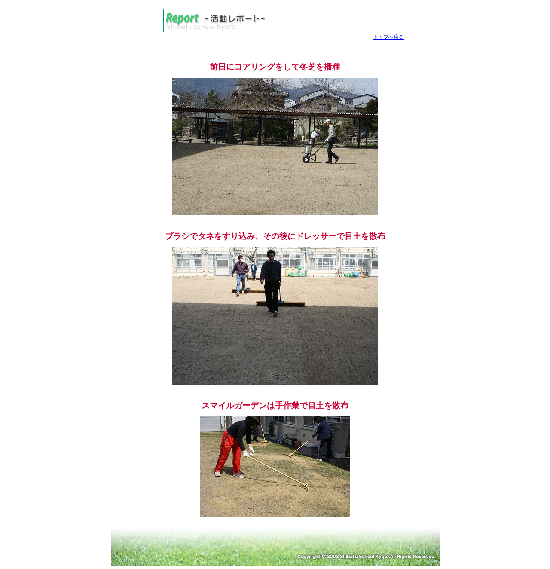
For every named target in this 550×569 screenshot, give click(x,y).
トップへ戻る (388, 37)
